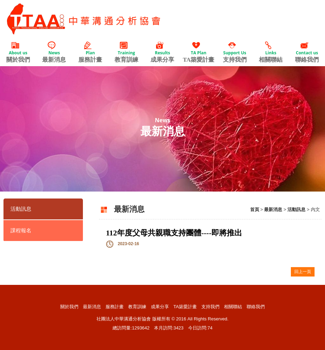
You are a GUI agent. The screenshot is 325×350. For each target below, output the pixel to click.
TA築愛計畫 (198, 52)
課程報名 (20, 230)
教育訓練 (126, 52)
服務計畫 (90, 52)
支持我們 (235, 52)
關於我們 (18, 52)
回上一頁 (302, 271)
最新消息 (54, 52)
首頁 (254, 209)
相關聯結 (271, 52)
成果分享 (163, 52)
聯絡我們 (307, 52)
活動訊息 (20, 209)
